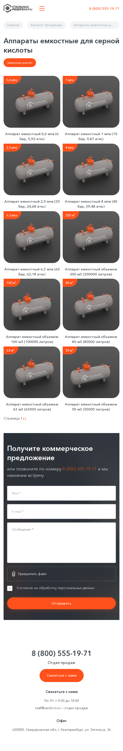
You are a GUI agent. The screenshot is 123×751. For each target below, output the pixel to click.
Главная (13, 25)
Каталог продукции (46, 25)
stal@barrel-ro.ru (48, 708)
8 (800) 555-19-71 (104, 8)
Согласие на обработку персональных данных (66, 587)
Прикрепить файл (32, 574)
